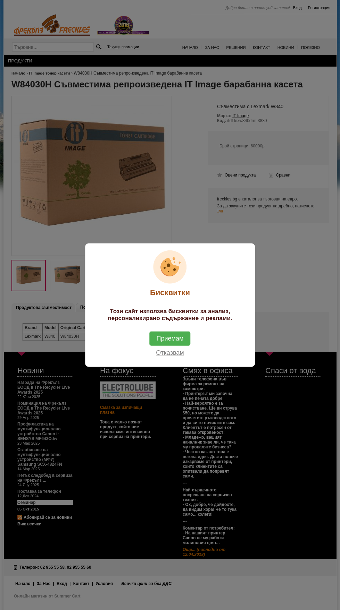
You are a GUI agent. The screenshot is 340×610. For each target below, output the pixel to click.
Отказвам (170, 352)
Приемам (170, 338)
